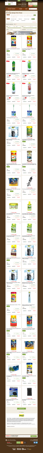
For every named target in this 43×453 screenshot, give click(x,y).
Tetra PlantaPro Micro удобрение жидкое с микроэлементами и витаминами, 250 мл (28, 214)
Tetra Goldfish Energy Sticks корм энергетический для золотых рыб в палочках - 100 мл (13, 164)
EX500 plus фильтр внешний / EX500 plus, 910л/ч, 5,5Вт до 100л (28, 283)
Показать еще (21, 408)
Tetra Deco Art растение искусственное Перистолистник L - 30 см (28, 96)
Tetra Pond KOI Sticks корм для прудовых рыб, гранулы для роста (13, 329)
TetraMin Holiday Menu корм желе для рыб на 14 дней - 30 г (13, 258)
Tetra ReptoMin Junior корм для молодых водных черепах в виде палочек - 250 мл (28, 139)
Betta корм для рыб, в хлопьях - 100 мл (13, 304)
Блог (26, 8)
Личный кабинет (35, 5)
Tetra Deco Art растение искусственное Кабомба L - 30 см (12, 96)
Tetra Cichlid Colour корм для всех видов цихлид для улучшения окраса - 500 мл (28, 329)
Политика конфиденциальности (30, 446)
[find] (36, 9)
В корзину (17, 53)
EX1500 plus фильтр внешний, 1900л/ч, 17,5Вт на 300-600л (13, 283)
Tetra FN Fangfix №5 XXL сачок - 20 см (28, 117)
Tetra (14, 24)
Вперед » (22, 412)
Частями (18, 55)
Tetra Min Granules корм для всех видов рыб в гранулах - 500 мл (13, 352)
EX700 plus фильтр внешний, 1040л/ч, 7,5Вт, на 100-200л (13, 139)
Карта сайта (25, 442)
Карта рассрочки (9, 443)
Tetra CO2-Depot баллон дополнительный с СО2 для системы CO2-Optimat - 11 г (13, 73)
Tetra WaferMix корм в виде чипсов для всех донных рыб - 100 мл (29, 376)
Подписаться (33, 436)
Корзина (30, 2)
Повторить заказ (31, 5)
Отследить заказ (23, 0)
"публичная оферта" (22, 445)
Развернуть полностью (10, 426)
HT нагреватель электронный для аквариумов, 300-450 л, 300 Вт (28, 305)
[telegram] (36, 442)
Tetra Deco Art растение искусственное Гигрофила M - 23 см (28, 73)
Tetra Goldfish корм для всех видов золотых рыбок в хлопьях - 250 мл (29, 49)
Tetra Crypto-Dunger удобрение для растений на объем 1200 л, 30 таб (13, 236)
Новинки (19, 0)
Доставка (33, 0)
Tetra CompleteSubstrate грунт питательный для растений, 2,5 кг (13, 214)
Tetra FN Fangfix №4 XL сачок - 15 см (12, 117)
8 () (22, 4)
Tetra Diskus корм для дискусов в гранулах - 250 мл (13, 49)
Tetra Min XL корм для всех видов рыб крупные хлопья (28, 352)
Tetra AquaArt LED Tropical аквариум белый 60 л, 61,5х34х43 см (13, 376)
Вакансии (18, 442)
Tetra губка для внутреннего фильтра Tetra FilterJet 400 (28, 400)
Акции (20, 8)
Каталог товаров (11, 8)
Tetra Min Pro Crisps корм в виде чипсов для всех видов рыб (13, 189)
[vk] (34, 442)
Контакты (36, 0)
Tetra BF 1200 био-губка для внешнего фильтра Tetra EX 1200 (12, 400)
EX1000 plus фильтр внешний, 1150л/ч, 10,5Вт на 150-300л (29, 258)
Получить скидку (14, 47)
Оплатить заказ (29, 0)
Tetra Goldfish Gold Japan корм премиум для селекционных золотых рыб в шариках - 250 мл (29, 164)
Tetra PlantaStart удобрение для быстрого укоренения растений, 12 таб (28, 236)
